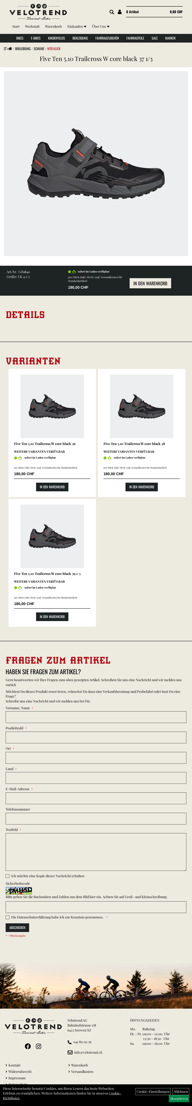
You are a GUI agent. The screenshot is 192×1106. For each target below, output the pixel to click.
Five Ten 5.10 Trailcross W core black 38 (134, 443)
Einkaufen (76, 26)
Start (16, 26)
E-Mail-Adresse (17, 789)
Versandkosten (82, 1071)
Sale (155, 38)
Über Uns (101, 26)
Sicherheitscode (18, 883)
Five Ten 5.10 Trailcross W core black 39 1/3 (47, 573)
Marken (170, 38)
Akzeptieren (179, 1098)
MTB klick (53, 48)
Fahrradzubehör (107, 38)
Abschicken (17, 927)
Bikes (19, 38)
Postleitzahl (14, 728)
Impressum (17, 1078)
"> (9, 49)
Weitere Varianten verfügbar (39, 451)
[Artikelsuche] (112, 12)
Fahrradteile (135, 38)
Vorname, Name (18, 708)
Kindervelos (56, 38)
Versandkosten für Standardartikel (59, 467)
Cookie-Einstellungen (153, 1091)
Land (9, 768)
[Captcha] (96, 907)
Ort (8, 748)
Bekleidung (80, 38)
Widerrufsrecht (20, 1071)
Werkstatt (32, 26)
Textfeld (12, 829)
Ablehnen (181, 1091)
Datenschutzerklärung (34, 917)
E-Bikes (36, 38)
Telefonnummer (18, 809)
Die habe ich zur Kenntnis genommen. (57, 917)
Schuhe (39, 48)
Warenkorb (53, 26)
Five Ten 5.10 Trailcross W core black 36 (45, 443)
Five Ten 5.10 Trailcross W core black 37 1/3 (96, 58)
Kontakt (14, 1065)
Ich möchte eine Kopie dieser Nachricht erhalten (47, 876)
